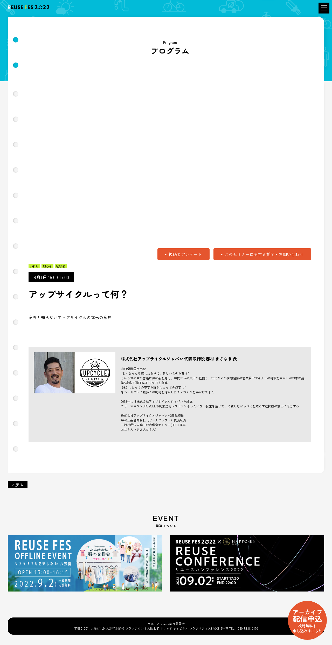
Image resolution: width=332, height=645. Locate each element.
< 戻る (18, 484)
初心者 (47, 266)
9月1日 (34, 266)
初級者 (60, 266)
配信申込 (307, 620)
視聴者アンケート (185, 254)
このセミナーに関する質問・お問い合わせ (264, 254)
